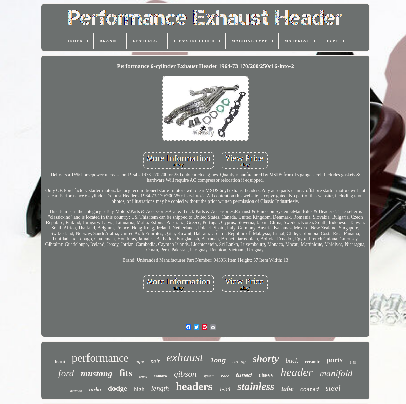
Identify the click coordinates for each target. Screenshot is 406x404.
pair (155, 361)
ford (66, 373)
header (297, 372)
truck (143, 377)
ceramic (312, 361)
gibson (185, 373)
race (225, 375)
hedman (76, 391)
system (208, 376)
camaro (160, 376)
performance (100, 358)
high (139, 389)
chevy (266, 375)
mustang (96, 373)
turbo (95, 389)
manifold (336, 373)
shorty (266, 358)
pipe (140, 361)
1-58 (353, 362)
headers (194, 386)
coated (309, 390)
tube (287, 388)
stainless (255, 386)
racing (239, 361)
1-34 (224, 389)
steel (333, 388)
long (218, 360)
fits (126, 372)
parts (335, 360)
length (160, 388)
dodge (117, 388)
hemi (60, 361)
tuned (244, 375)
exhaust (185, 357)
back (292, 360)
